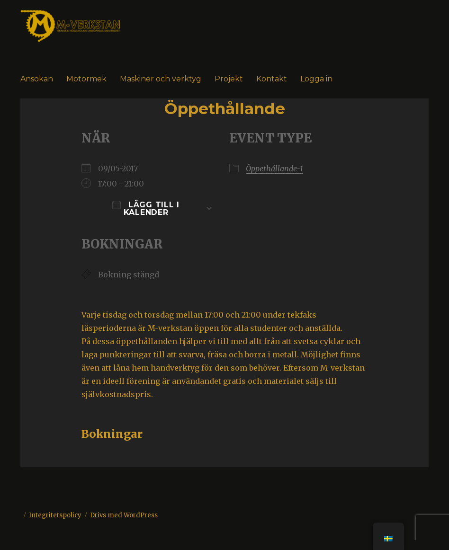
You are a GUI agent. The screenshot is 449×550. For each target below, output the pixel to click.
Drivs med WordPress (124, 515)
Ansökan (36, 78)
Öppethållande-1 (274, 168)
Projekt (229, 78)
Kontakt (271, 78)
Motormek (86, 78)
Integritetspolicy (55, 515)
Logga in (316, 78)
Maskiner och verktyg (160, 78)
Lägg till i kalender (146, 208)
